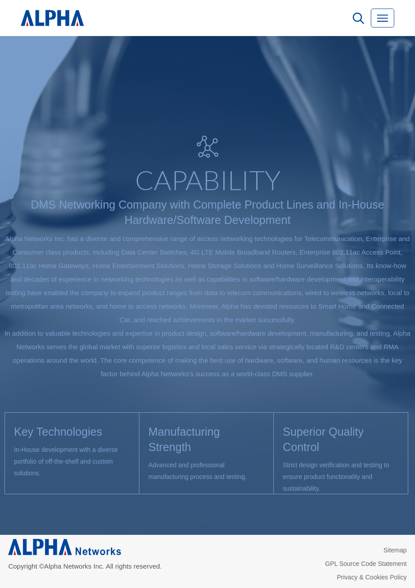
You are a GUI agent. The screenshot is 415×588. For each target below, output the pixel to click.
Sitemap (394, 550)
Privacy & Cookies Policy (372, 577)
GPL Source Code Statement (366, 563)
